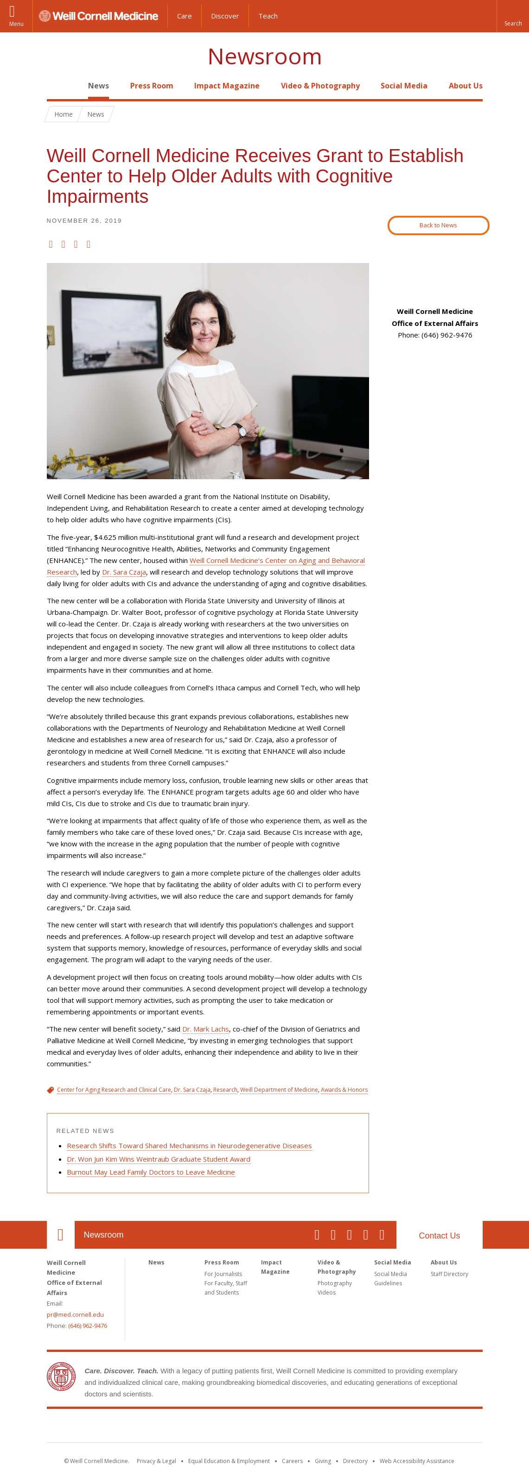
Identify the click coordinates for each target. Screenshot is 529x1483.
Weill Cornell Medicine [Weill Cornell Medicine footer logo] (265, 1427)
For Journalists (223, 1274)
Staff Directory (449, 1274)
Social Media (404, 86)
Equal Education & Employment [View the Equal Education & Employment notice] (229, 1461)
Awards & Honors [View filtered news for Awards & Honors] (344, 1090)
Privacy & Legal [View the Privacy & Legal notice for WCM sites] (156, 1461)
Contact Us (439, 1235)
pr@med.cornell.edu (75, 1314)
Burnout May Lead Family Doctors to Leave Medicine (151, 1171)
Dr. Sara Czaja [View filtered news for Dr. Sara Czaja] (192, 1090)
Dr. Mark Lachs (205, 1028)
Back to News (438, 225)
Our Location (61, 1235)
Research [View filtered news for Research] (225, 1090)
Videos (327, 1292)
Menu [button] (16, 24)
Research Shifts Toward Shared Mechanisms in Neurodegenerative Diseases (189, 1145)
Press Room (151, 86)
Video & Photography (320, 86)
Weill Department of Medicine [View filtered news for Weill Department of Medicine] (279, 1090)
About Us (466, 86)
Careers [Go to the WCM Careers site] (292, 1461)
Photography (335, 1283)
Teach (268, 15)
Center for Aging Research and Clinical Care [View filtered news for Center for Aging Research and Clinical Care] (114, 1090)
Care (184, 15)
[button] (513, 16)
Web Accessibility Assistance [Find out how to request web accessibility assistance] (417, 1461)
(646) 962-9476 (87, 1325)
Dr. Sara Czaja (124, 571)
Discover (225, 15)
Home (57, 85)
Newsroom (264, 56)
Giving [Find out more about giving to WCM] (323, 1461)
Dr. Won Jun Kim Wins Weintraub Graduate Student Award (158, 1159)
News (98, 86)
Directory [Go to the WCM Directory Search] (355, 1461)
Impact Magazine (227, 86)
